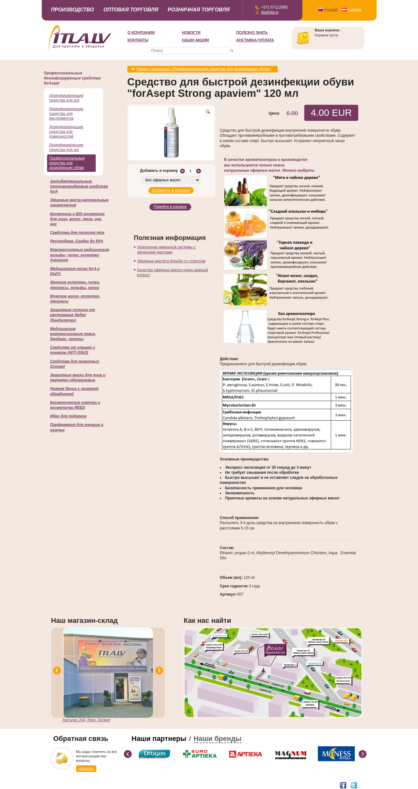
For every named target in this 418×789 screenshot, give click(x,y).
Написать (86, 768)
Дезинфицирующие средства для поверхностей (66, 132)
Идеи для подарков (68, 416)
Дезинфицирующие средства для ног (66, 147)
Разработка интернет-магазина (78, 784)
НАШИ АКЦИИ (195, 40)
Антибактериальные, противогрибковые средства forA (79, 186)
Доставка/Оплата (255, 40)
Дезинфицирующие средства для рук (66, 98)
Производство (72, 9)
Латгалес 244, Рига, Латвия (86, 719)
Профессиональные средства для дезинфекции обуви (67, 163)
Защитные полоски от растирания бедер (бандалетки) (72, 315)
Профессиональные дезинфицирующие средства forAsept (72, 78)
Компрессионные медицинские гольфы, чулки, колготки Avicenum (79, 254)
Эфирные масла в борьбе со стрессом (171, 260)
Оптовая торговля (130, 9)
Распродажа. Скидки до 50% (76, 241)
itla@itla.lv (270, 12)
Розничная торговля (199, 9)
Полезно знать (252, 32)
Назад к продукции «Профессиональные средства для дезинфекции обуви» (204, 69)
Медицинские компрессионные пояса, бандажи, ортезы (73, 334)
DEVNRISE (114, 784)
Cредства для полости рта (77, 232)
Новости (191, 32)
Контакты (138, 40)
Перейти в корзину (170, 206)
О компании (141, 32)
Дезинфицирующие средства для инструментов (66, 114)
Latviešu (354, 9)
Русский (330, 9)
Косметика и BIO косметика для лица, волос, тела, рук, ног (77, 219)
